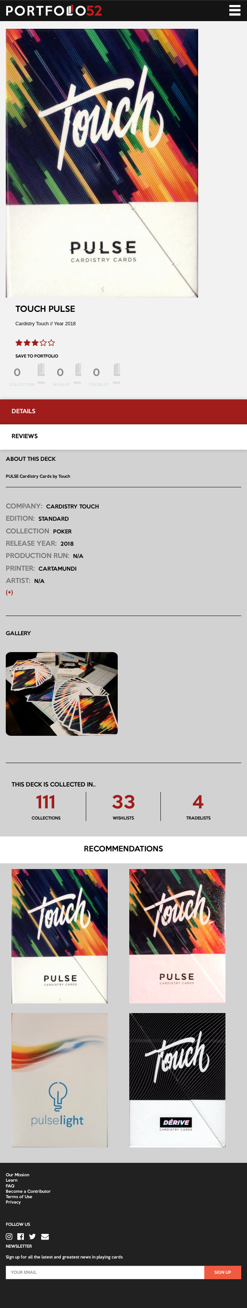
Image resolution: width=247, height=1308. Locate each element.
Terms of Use (19, 1197)
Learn (11, 1180)
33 (123, 803)
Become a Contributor (28, 1192)
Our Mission (17, 1175)
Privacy (13, 1202)
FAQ (10, 1186)
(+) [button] (9, 592)
